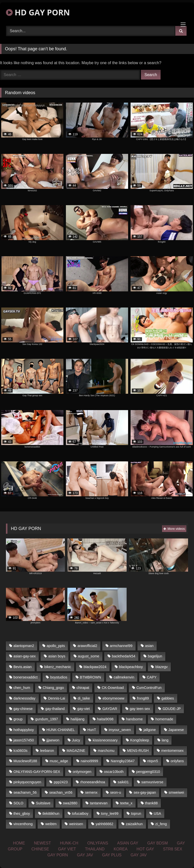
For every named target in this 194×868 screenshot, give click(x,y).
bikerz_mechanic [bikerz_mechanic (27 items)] (57, 667)
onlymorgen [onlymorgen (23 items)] (82, 772)
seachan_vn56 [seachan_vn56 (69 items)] (61, 792)
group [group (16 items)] (18, 719)
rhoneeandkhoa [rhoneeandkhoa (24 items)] (92, 782)
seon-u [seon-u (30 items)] (115, 792)
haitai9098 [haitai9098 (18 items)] (105, 719)
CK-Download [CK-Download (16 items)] (113, 688)
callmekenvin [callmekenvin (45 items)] (124, 677)
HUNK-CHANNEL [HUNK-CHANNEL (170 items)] (61, 730)
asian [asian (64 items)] (149, 646)
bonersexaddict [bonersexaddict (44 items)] (25, 677)
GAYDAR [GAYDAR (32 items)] (109, 709)
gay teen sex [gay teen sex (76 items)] (140, 709)
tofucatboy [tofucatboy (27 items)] (80, 813)
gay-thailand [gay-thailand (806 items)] (55, 709)
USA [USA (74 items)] (157, 813)
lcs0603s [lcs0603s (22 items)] (20, 751)
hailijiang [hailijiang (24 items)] (77, 719)
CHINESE (40, 849)
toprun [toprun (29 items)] (136, 813)
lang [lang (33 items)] (165, 740)
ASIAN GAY (127, 843)
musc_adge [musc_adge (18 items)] (59, 761)
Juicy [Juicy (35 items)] (76, 740)
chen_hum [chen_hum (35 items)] (21, 688)
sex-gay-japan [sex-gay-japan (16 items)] (145, 792)
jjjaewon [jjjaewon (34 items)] (53, 740)
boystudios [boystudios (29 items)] (58, 677)
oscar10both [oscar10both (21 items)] (114, 772)
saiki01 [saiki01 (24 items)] (123, 782)
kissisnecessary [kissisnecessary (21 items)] (105, 740)
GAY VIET (67, 849)
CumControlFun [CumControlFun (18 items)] (149, 688)
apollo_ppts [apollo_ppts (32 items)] (56, 646)
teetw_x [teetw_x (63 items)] (126, 803)
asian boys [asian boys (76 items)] (56, 656)
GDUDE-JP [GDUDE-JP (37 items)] (172, 709)
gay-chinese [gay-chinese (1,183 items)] (23, 709)
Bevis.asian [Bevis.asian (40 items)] (22, 667)
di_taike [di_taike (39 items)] (84, 698)
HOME (19, 843)
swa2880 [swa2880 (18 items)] (70, 803)
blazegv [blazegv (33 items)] (161, 667)
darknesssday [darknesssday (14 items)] (24, 698)
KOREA (121, 849)
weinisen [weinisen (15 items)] (76, 824)
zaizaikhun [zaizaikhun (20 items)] (134, 824)
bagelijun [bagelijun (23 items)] (155, 656)
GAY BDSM (157, 843)
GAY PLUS (112, 855)
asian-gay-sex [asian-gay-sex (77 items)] (24, 656)
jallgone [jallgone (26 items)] (149, 730)
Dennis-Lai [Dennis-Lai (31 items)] (56, 698)
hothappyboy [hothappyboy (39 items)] (23, 730)
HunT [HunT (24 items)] (91, 730)
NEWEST (42, 843)
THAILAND (95, 849)
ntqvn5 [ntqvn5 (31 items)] (152, 761)
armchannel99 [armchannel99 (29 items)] (121, 646)
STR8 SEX (172, 849)
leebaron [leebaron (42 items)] (47, 751)
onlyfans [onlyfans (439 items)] (177, 761)
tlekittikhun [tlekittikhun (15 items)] (51, 813)
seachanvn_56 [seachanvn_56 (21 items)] (25, 792)
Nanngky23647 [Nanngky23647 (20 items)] (123, 761)
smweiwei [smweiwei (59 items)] (176, 792)
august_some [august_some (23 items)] (88, 656)
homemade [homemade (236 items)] (164, 719)
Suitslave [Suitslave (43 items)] (43, 803)
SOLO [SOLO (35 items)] (18, 803)
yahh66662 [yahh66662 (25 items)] (104, 824)
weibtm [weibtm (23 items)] (51, 824)
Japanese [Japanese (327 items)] (176, 730)
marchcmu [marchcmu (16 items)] (106, 751)
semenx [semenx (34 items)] (91, 792)
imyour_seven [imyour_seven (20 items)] (120, 730)
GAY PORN (57, 855)
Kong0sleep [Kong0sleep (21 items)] (139, 740)
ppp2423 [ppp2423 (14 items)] (61, 782)
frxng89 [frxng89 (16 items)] (143, 698)
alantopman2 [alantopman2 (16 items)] (23, 646)
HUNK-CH (69, 843)
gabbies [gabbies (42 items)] (168, 698)
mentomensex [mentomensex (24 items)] (172, 751)
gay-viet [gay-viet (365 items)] (83, 709)
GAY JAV (85, 855)
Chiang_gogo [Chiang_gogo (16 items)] (53, 688)
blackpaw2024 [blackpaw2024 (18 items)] (95, 667)
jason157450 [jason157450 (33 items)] (23, 740)
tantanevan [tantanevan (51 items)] (99, 803)
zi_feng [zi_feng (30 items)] (161, 824)
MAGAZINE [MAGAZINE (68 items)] (76, 751)
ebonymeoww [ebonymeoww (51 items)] (113, 698)
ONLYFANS (97, 843)
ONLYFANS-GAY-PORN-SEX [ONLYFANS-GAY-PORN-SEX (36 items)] (36, 772)
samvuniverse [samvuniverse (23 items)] (152, 782)
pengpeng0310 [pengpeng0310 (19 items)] (148, 772)
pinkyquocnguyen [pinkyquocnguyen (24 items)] (27, 782)
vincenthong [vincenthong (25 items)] (23, 824)
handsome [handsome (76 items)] (134, 719)
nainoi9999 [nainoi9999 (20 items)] (89, 761)
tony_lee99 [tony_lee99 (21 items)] (109, 813)
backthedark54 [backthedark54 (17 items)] (123, 656)
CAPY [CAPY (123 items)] (152, 677)
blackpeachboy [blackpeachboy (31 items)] (131, 667)
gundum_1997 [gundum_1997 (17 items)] (46, 719)
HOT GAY (145, 849)
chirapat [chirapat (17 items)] (83, 688)
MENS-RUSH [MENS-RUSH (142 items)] (138, 751)
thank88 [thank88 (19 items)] (151, 803)
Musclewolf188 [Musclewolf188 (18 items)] (25, 761)
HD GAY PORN (38, 12)
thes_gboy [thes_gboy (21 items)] (21, 813)
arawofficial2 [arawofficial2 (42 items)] (87, 646)
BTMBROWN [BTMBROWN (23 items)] (90, 677)
